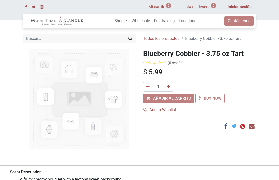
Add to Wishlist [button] (160, 110)
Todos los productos (161, 38)
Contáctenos (239, 20)
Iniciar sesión (240, 6)
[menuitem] (141, 21)
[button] (168, 98)
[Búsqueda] (130, 39)
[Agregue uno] (169, 87)
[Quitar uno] (148, 87)
